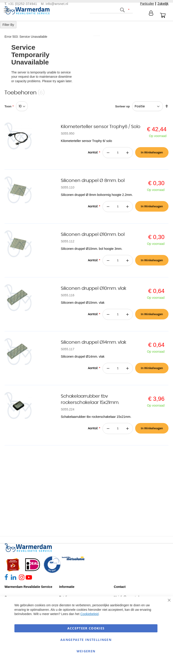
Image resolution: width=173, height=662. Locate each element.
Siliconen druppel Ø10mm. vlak (93, 288)
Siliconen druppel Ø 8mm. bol (93, 180)
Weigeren (86, 651)
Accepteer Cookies (86, 628)
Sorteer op (122, 106)
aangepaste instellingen (86, 640)
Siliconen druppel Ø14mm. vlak (93, 342)
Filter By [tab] (8, 25)
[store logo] (27, 10)
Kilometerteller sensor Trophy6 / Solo (100, 126)
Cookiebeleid (89, 614)
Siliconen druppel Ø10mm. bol (93, 234)
